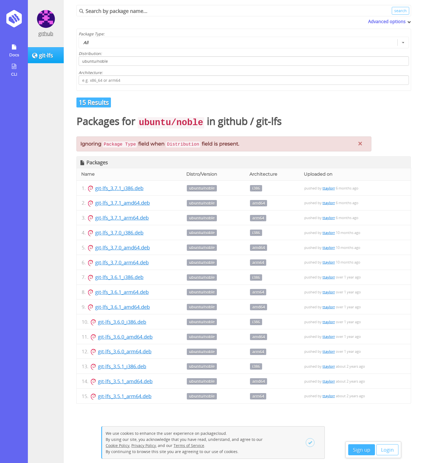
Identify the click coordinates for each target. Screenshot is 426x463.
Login (387, 449)
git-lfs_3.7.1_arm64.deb (122, 217)
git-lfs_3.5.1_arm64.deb (124, 396)
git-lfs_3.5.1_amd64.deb (125, 381)
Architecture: (91, 72)
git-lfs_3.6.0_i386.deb (122, 322)
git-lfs (268, 121)
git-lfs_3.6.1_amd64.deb (122, 307)
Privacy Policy (143, 445)
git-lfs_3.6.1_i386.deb (119, 277)
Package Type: (92, 33)
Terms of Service (189, 445)
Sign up (361, 449)
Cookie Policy (117, 445)
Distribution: (90, 53)
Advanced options (387, 22)
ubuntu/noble (202, 188)
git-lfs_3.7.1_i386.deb (119, 188)
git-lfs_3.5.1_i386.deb (122, 366)
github (45, 33)
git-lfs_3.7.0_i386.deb (119, 232)
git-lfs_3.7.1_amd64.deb (122, 202)
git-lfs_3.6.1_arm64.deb (122, 292)
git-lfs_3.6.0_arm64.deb (124, 351)
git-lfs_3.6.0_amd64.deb (125, 336)
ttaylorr (329, 188)
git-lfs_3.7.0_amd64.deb (122, 247)
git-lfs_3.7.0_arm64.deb (122, 262)
